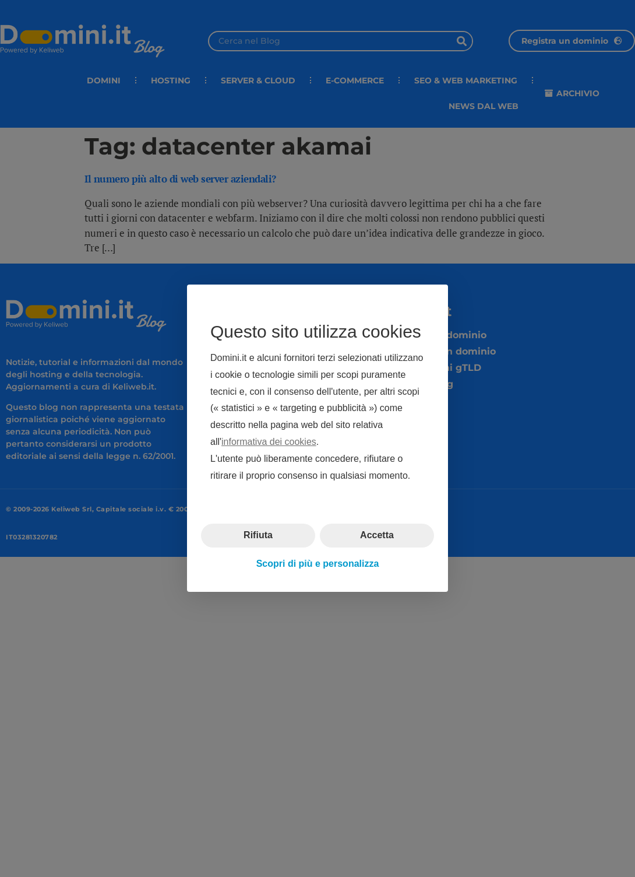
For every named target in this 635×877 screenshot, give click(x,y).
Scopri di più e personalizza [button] (317, 564)
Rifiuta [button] (258, 536)
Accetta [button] (377, 536)
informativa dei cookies (268, 442)
